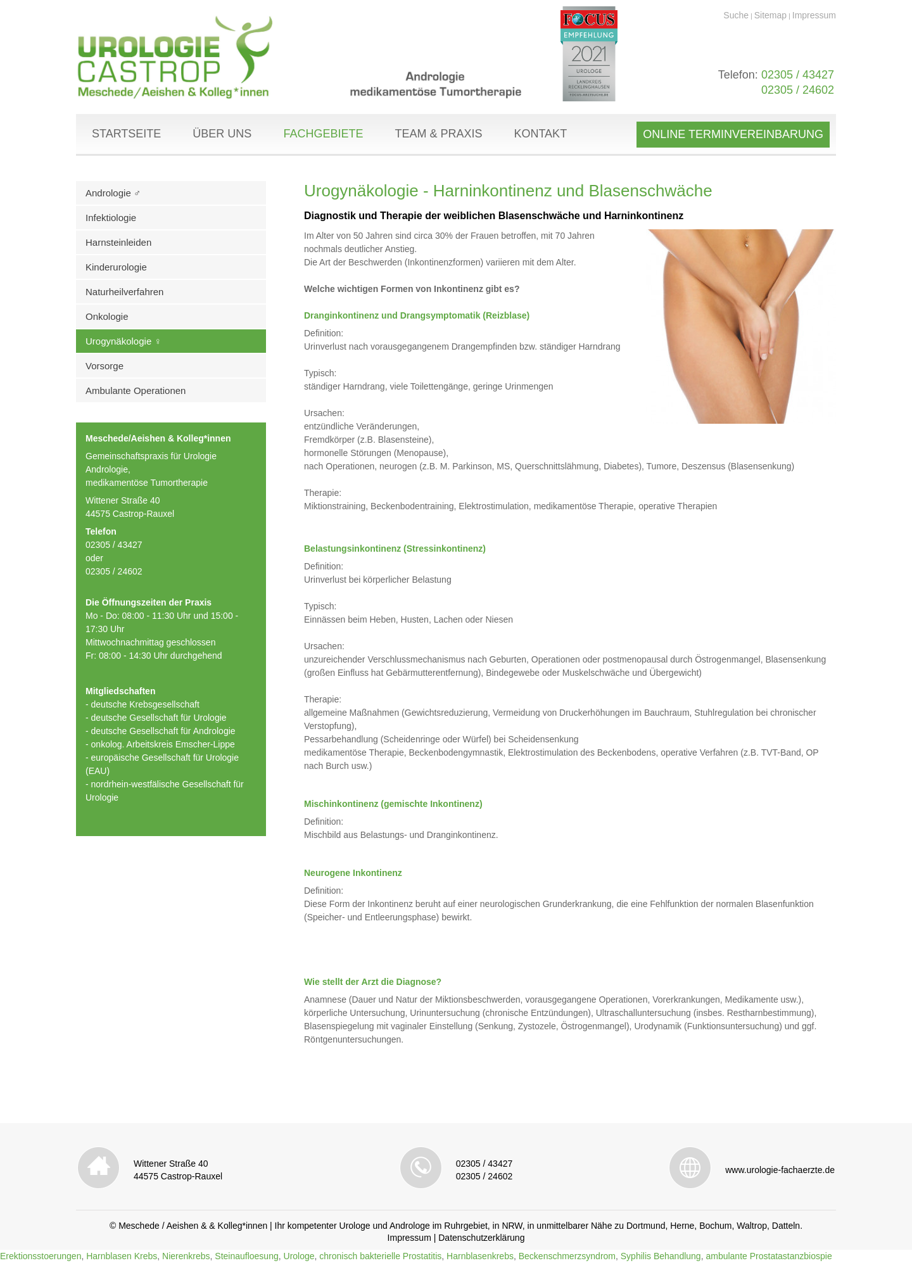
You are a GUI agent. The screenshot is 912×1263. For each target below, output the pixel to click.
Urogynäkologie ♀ (124, 341)
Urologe (299, 1256)
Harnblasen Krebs (121, 1256)
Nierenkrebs (186, 1256)
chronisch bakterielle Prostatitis (380, 1256)
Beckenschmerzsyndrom (567, 1256)
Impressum (814, 15)
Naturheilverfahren (124, 291)
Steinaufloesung (246, 1256)
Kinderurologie (116, 267)
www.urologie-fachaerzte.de (780, 1170)
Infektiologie (111, 217)
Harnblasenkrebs (480, 1256)
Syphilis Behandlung (661, 1256)
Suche (736, 15)
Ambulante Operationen (136, 390)
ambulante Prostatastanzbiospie (769, 1256)
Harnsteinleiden (118, 242)
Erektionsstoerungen (40, 1256)
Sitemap (770, 15)
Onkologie (107, 316)
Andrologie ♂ (113, 192)
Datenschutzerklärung (481, 1238)
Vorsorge (105, 365)
